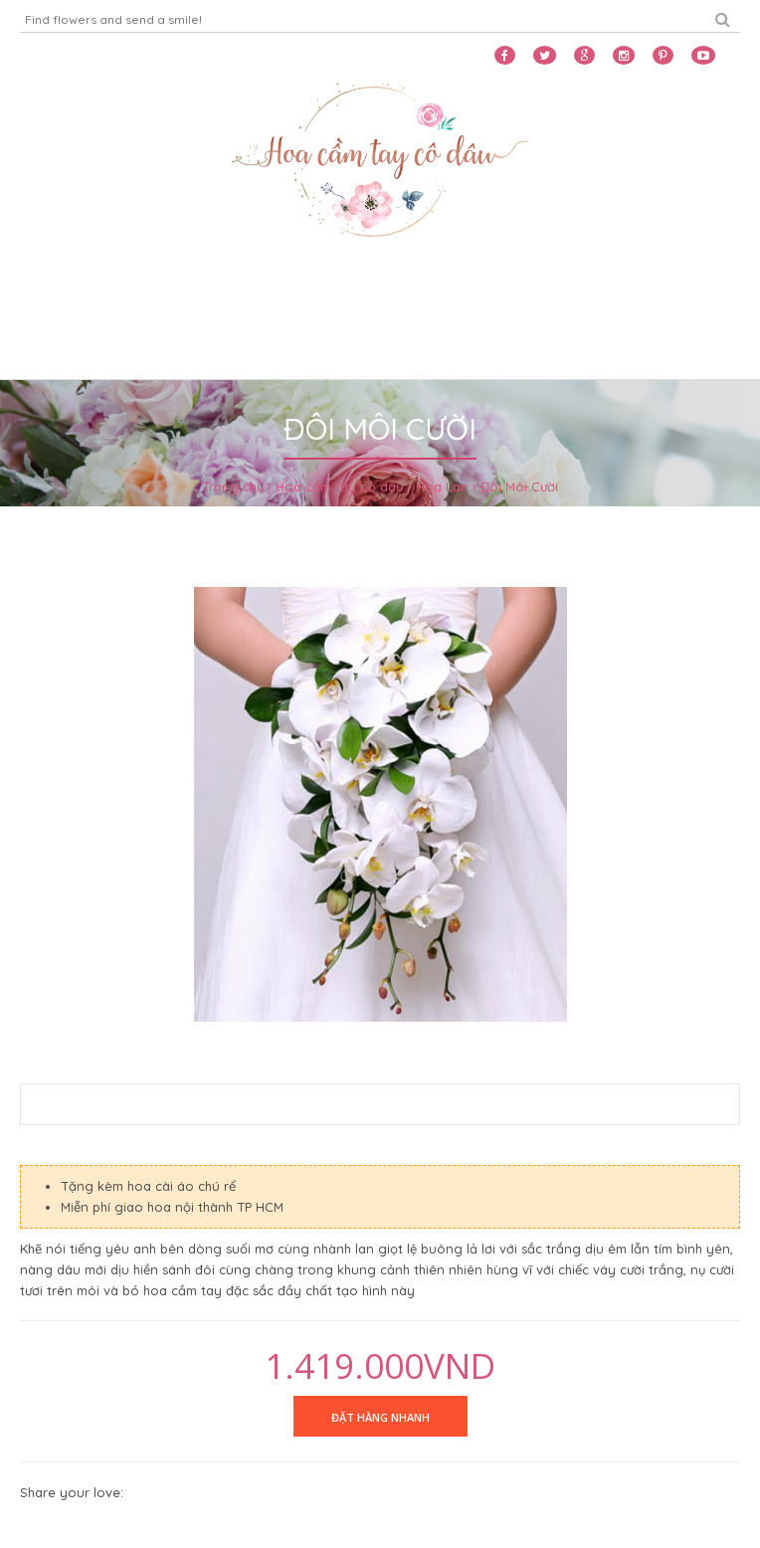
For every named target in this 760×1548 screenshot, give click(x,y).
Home (45, 295)
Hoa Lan (442, 486)
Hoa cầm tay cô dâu (340, 486)
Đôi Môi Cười (519, 486)
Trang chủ (233, 486)
